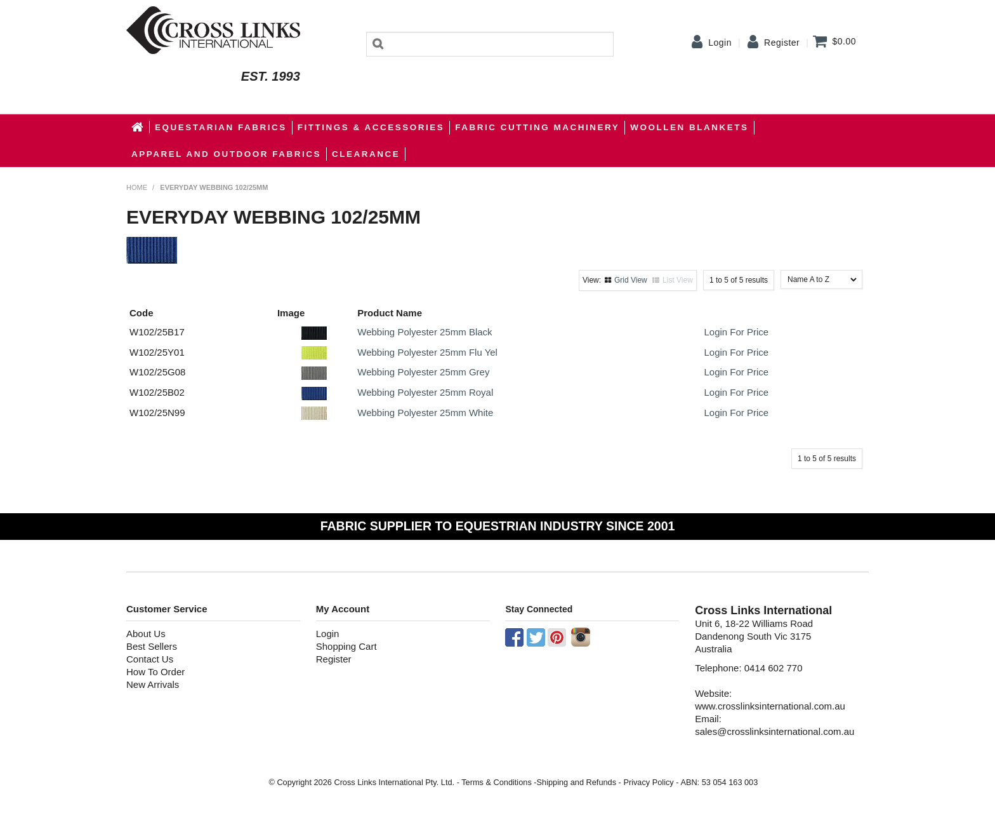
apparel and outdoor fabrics (226, 154)
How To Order (155, 671)
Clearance (366, 154)
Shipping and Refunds (576, 782)
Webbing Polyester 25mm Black (424, 331)
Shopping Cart (346, 646)
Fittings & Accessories (371, 127)
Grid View (630, 280)
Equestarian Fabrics (221, 127)
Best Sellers (151, 646)
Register (782, 42)
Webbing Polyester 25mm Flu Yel (427, 352)
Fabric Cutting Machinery (537, 127)
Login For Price (736, 331)
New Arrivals (152, 684)
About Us (146, 633)
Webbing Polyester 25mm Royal (425, 392)
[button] (314, 331)
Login (720, 42)
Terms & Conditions (496, 782)
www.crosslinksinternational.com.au (770, 706)
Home (138, 127)
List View (677, 280)
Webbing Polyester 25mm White (425, 412)
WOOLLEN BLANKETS (689, 127)
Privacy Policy (648, 782)
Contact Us (149, 659)
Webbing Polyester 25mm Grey (423, 371)
